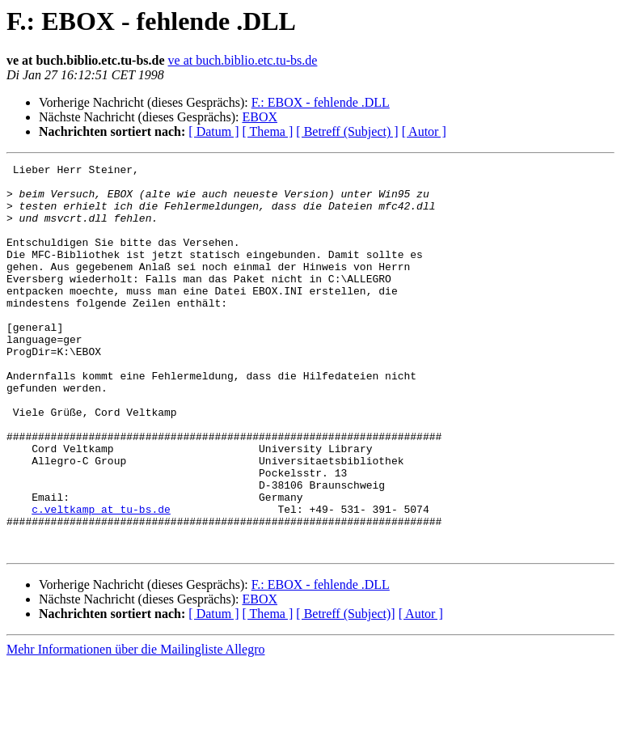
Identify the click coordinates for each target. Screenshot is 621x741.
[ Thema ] (268, 131)
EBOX (259, 117)
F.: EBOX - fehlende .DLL (320, 102)
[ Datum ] (213, 131)
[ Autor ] (424, 131)
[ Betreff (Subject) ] (347, 131)
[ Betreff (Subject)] (345, 691)
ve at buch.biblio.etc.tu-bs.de (243, 60)
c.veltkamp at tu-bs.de (101, 579)
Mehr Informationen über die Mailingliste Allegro (135, 727)
